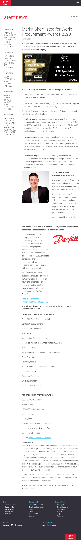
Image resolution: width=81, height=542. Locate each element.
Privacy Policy (8, 507)
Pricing (58, 511)
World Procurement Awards (39, 438)
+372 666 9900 (39, 505)
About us (59, 516)
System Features (61, 507)
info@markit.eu (39, 507)
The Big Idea (60, 505)
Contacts (7, 514)
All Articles (74, 16)
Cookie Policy (8, 509)
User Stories (60, 509)
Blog (57, 514)
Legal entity (8, 511)
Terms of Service (9, 505)
